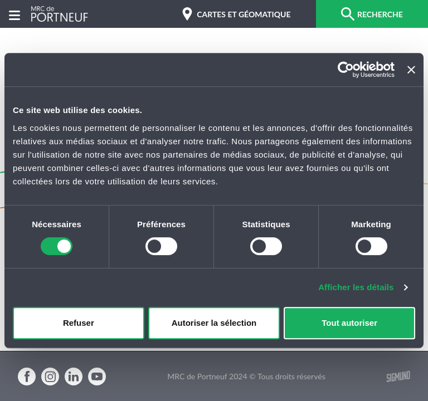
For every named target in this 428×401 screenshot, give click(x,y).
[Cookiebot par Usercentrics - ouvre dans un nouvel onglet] (346, 69)
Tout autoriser (349, 322)
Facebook (27, 376)
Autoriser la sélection (214, 322)
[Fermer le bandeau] (411, 70)
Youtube (97, 376)
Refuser (78, 322)
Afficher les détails (355, 287)
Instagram (50, 376)
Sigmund (398, 376)
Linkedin (73, 376)
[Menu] (14, 14)
